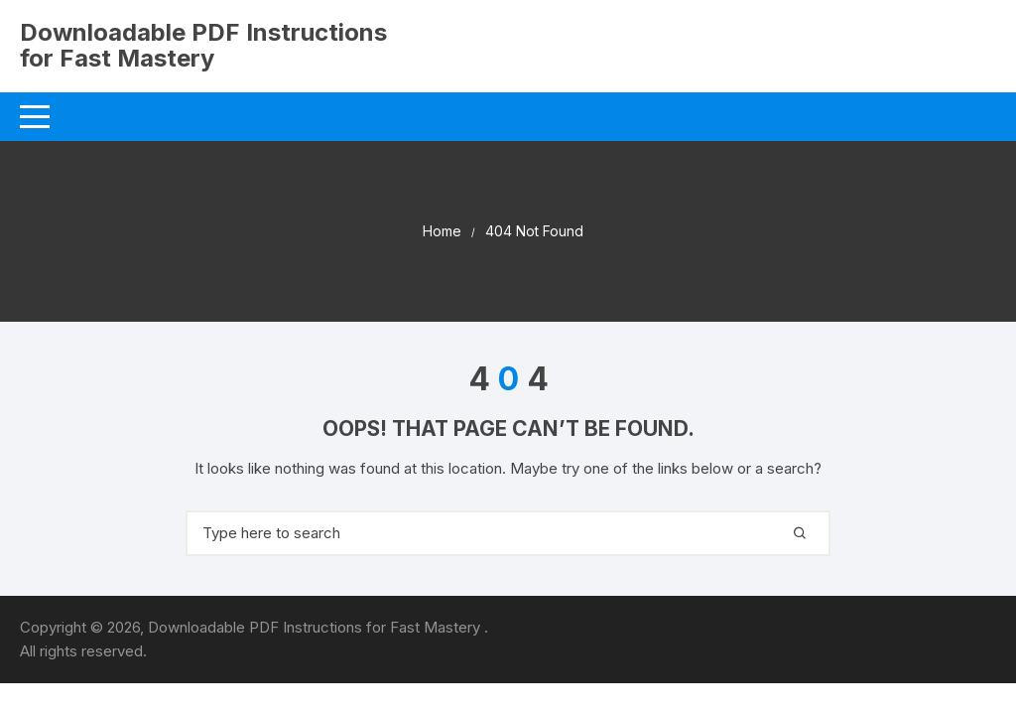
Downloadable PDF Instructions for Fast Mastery (203, 45)
